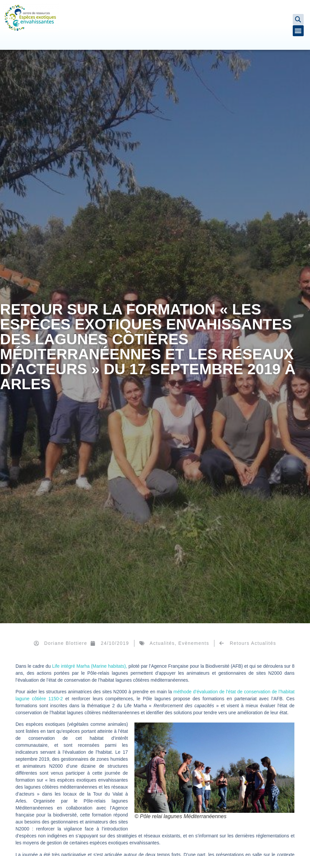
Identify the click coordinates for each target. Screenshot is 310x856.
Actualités (162, 643)
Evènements (193, 643)
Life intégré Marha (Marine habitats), (89, 666)
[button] (298, 19)
